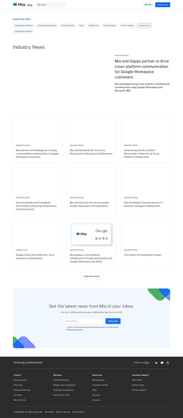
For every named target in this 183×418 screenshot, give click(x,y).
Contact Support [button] (139, 390)
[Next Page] (91, 276)
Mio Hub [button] (148, 5)
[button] (38, 4)
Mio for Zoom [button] (19, 400)
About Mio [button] (49, 412)
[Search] (51, 4)
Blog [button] (147, 362)
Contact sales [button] (162, 5)
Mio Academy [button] (98, 380)
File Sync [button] (18, 395)
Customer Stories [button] (100, 385)
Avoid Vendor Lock (61, 395)
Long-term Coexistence (63, 390)
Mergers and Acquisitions (64, 385)
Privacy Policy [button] (78, 412)
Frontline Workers (61, 380)
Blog (29, 5)
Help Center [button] (137, 380)
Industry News (23, 145)
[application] (182, 417)
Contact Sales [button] (138, 385)
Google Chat (22, 250)
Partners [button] (96, 400)
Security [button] (96, 395)
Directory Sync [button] (20, 380)
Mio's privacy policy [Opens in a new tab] (75, 331)
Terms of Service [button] (63, 412)
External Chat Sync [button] (22, 390)
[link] (37, 138)
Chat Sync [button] (18, 385)
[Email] (83, 322)
